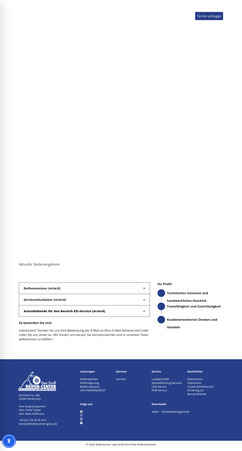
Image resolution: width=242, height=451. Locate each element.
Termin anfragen (209, 16)
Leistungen (106, 15)
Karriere (162, 15)
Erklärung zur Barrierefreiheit (196, 392)
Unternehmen (135, 15)
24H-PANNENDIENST (93, 390)
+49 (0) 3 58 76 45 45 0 (33, 420)
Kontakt (184, 15)
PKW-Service (159, 390)
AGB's (155, 411)
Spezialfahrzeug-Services (167, 383)
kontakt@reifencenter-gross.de (38, 424)
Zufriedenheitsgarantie (175, 411)
